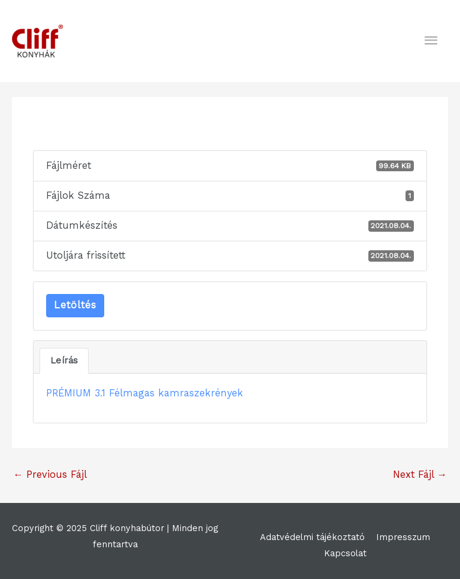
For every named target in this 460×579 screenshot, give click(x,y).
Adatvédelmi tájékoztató (312, 537)
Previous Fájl (50, 474)
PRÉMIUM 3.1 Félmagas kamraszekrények (144, 393)
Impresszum (403, 537)
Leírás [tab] (64, 360)
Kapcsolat (345, 553)
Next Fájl (420, 474)
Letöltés (75, 305)
